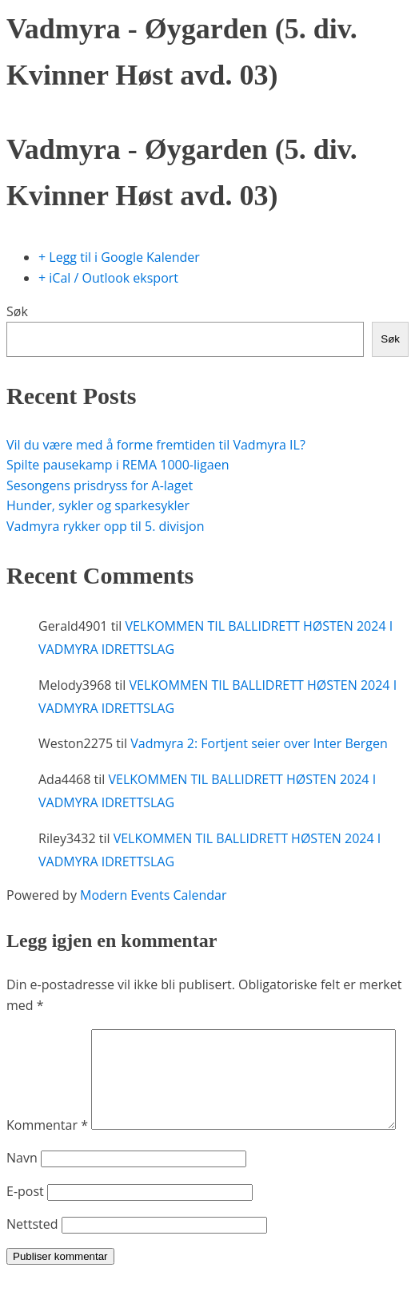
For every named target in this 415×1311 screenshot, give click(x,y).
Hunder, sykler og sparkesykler (98, 505)
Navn (22, 1191)
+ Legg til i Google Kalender (119, 257)
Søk (17, 311)
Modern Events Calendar (153, 895)
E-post (25, 1225)
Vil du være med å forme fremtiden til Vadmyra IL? (155, 445)
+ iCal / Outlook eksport (108, 278)
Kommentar (47, 1039)
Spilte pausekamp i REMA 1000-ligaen (117, 464)
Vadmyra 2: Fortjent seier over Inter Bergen (259, 743)
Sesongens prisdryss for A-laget (99, 485)
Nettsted (32, 1257)
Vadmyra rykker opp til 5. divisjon (105, 526)
